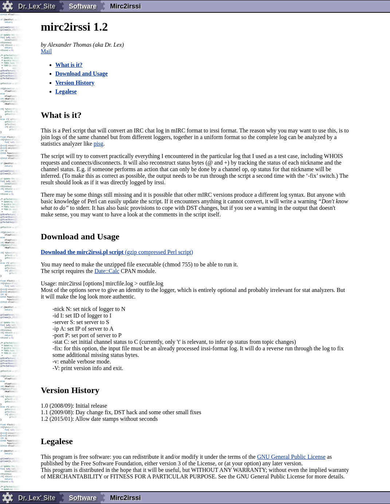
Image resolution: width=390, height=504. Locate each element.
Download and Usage (81, 73)
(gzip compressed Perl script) (117, 252)
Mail (46, 51)
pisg (98, 144)
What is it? (69, 65)
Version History (74, 83)
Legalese (66, 91)
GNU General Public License (291, 457)
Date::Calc (106, 271)
